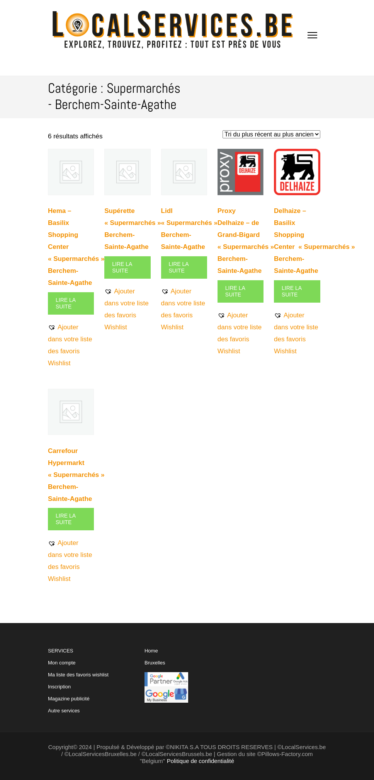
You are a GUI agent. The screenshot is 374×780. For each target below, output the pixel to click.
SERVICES (78, 681)
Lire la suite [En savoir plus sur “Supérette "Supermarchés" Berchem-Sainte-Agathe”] (122, 267)
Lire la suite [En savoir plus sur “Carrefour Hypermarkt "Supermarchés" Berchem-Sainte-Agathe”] (66, 519)
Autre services (64, 711)
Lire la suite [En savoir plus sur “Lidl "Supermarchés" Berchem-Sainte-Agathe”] (179, 267)
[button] (71, 345)
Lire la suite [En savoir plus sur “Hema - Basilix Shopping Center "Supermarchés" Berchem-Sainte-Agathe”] (66, 303)
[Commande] (271, 134)
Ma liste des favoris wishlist (78, 675)
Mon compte (62, 663)
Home (151, 651)
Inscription (59, 687)
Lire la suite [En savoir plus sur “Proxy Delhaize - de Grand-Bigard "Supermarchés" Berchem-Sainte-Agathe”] (235, 291)
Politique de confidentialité (200, 761)
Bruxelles (154, 663)
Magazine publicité (69, 699)
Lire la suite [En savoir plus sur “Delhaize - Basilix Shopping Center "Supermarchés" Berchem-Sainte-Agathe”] (292, 291)
